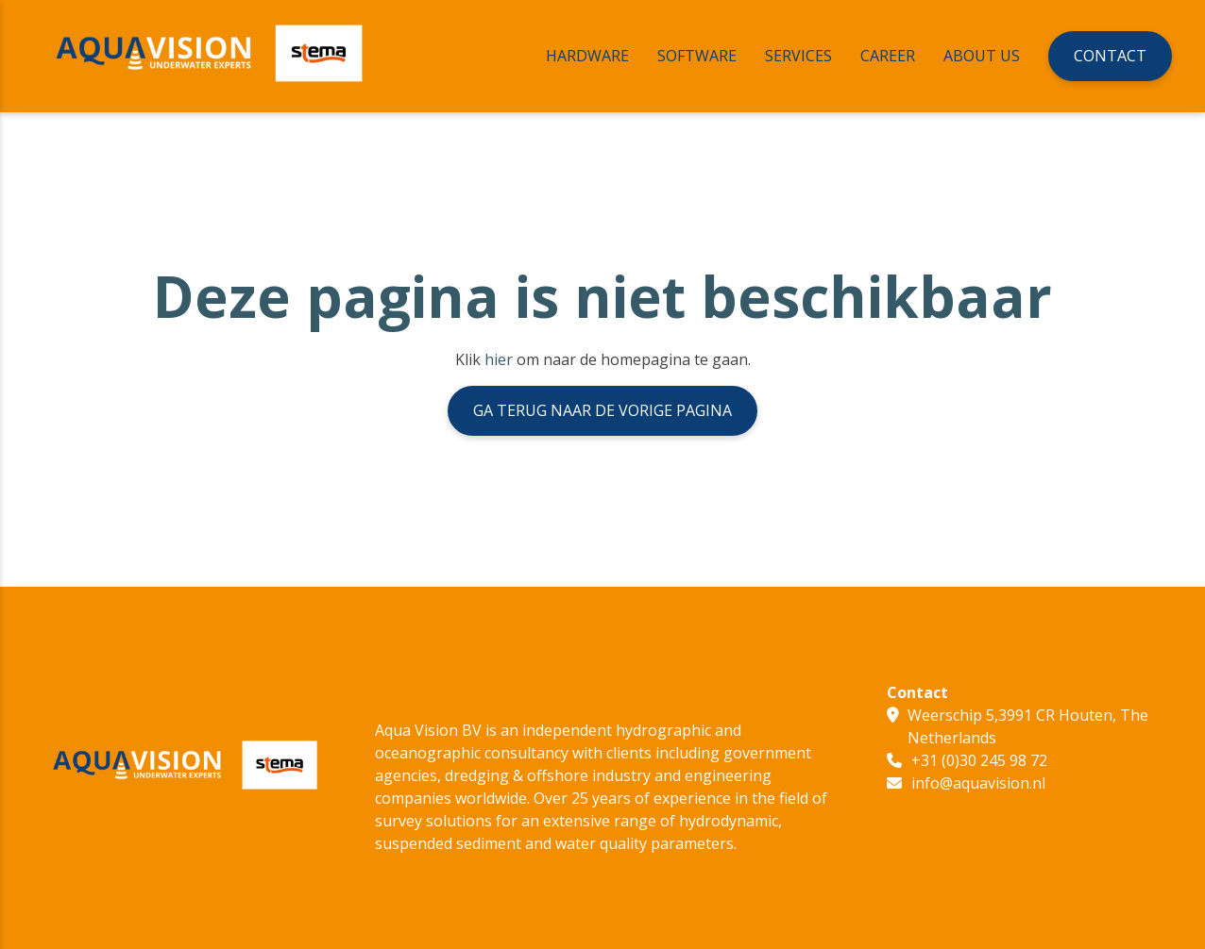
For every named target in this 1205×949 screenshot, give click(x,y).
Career (887, 55)
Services (798, 55)
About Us (981, 55)
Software (697, 55)
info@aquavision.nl (978, 783)
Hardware (587, 55)
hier (498, 359)
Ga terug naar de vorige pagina (602, 410)
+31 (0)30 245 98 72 (979, 760)
